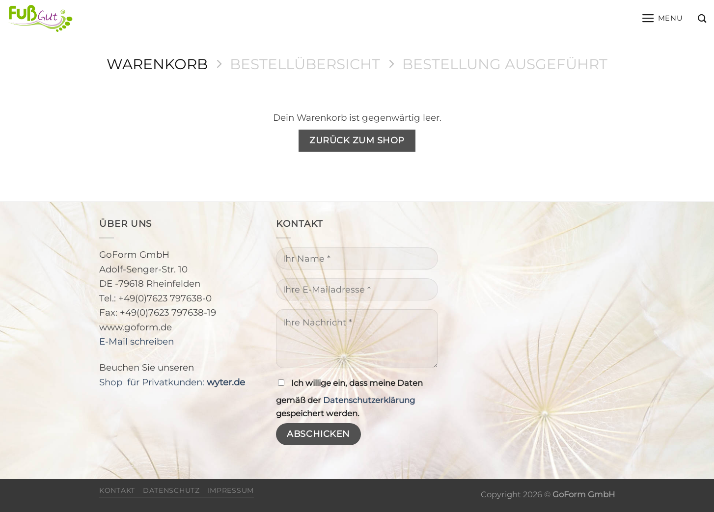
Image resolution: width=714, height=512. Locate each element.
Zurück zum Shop (357, 140)
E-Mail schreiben (136, 341)
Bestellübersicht (305, 64)
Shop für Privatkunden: (172, 382)
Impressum (231, 490)
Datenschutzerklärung (369, 400)
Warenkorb (157, 64)
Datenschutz (171, 490)
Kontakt (117, 490)
